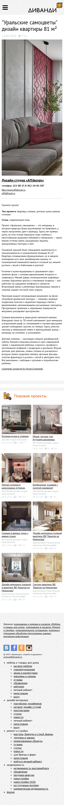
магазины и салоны (25, 676)
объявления (20, 683)
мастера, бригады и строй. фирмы (33, 734)
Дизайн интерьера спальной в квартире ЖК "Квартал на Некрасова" (16, 587)
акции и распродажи (26, 673)
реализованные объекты (28, 741)
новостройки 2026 (25, 782)
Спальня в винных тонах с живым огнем (15, 535)
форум (11, 792)
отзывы (18, 679)
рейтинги (19, 686)
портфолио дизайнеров (28, 703)
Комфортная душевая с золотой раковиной (45, 486)
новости (18, 717)
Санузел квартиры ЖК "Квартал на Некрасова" (45, 586)
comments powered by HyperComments (22, 368)
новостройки (21, 778)
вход (17, 696)
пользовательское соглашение (32, 630)
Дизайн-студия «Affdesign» (23, 180)
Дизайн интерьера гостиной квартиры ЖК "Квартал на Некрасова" (47, 536)
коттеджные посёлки (26, 785)
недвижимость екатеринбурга (31, 768)
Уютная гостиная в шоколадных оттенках (13, 486)
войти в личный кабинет (28, 761)
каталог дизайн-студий (27, 707)
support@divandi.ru (12, 657)
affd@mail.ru (8, 193)
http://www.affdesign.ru (13, 189)
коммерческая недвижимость (31, 788)
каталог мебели (23, 666)
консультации (21, 710)
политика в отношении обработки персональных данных (31, 632)
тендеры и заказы (24, 737)
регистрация (21, 693)
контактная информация (16, 636)
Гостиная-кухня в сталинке (15, 436)
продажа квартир (24, 775)
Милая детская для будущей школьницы (44, 438)
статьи (18, 713)
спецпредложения (24, 669)
